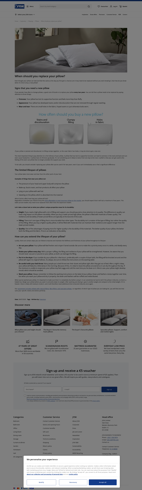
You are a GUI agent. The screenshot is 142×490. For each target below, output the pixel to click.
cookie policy (73, 474)
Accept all (102, 482)
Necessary (73, 482)
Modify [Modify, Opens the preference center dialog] (41, 482)
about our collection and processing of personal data (45, 474)
